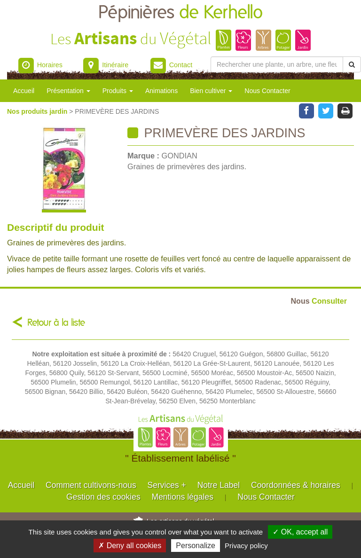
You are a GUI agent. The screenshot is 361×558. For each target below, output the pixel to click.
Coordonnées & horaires (295, 485)
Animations (161, 90)
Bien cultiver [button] (211, 90)
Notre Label (218, 485)
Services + (167, 485)
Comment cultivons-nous (91, 485)
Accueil (23, 90)
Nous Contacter (267, 90)
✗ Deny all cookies (129, 546)
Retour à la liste (56, 323)
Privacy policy (246, 546)
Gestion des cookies (103, 497)
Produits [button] (117, 90)
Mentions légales (182, 497)
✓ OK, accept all (300, 532)
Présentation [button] (68, 90)
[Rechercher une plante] (277, 64)
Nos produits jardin (38, 111)
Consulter (319, 301)
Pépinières (180, 13)
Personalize (195, 546)
